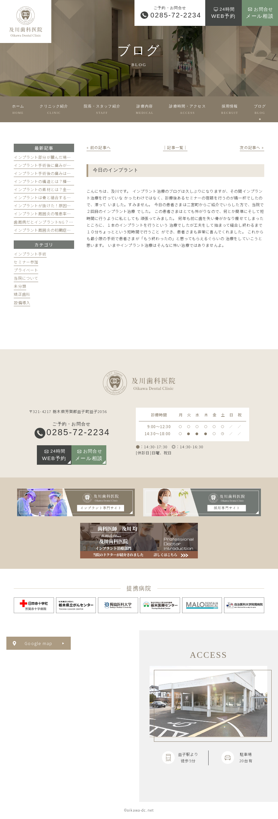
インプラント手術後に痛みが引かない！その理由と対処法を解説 (73, 165)
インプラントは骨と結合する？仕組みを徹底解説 (58, 197)
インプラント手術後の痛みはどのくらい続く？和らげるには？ (71, 173)
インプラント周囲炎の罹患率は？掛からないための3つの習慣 (70, 213)
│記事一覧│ (175, 147)
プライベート (26, 270)
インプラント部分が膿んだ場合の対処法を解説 (56, 157)
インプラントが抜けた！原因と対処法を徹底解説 (58, 205)
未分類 (20, 286)
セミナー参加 (26, 262)
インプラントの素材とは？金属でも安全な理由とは (60, 189)
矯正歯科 (22, 294)
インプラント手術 (30, 254)
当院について (26, 278)
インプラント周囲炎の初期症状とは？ (48, 230)
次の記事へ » (252, 147)
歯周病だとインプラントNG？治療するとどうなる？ (62, 222)
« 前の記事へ (99, 147)
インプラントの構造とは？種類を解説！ (50, 181)
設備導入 (22, 302)
